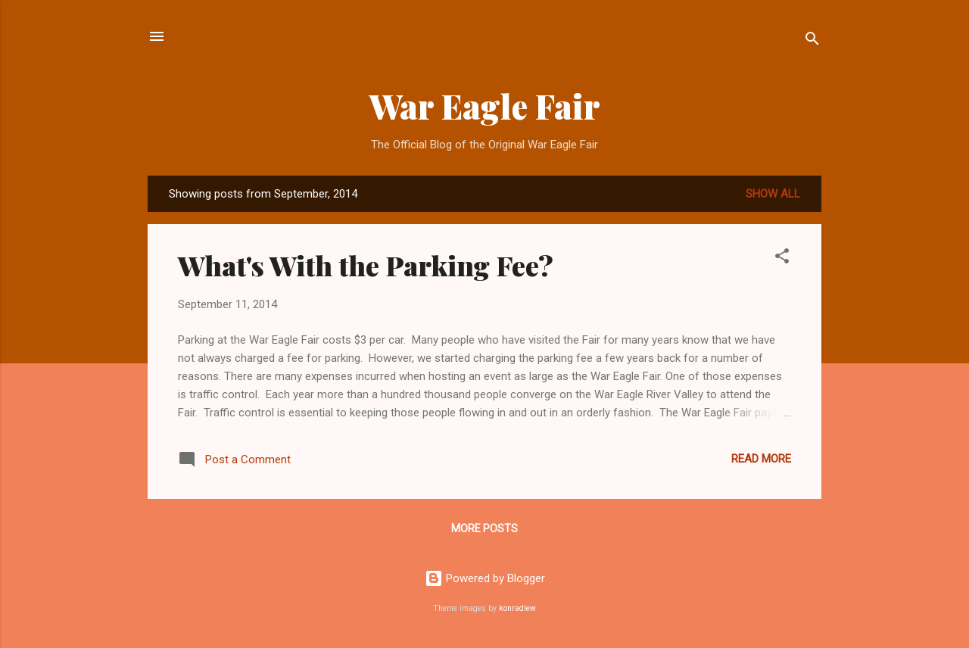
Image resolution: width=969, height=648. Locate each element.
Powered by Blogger (485, 578)
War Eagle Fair (484, 105)
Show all (773, 194)
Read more (761, 459)
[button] (782, 258)
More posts (484, 528)
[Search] (812, 41)
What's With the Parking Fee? (365, 265)
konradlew (517, 608)
